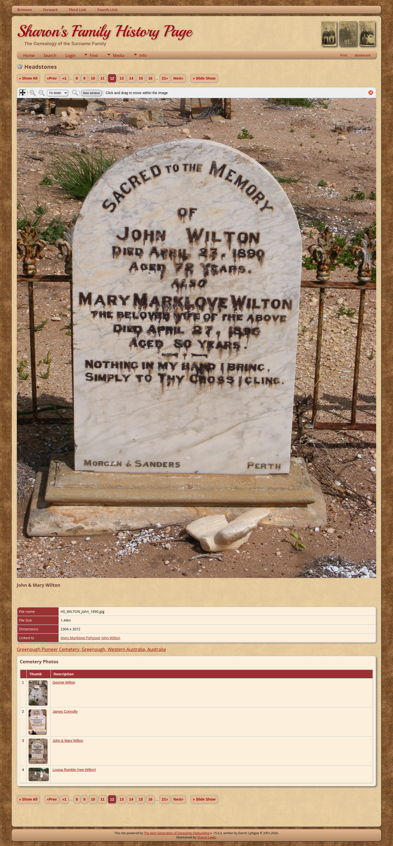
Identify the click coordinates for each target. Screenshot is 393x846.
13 (122, 78)
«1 (64, 78)
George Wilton (64, 682)
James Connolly (65, 711)
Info (143, 55)
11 (103, 78)
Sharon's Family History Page (104, 31)
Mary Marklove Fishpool (80, 637)
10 (93, 78)
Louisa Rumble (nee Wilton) (74, 770)
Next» (178, 78)
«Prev (52, 78)
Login (70, 55)
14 (131, 78)
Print (343, 55)
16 (150, 78)
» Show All (28, 78)
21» (165, 78)
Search (50, 55)
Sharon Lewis (206, 837)
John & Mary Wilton (68, 741)
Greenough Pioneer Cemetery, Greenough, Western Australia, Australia (91, 649)
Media (118, 55)
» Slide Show (204, 78)
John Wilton (111, 637)
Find (94, 55)
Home (29, 55)
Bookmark (362, 55)
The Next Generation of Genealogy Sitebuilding (177, 833)
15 (141, 78)
